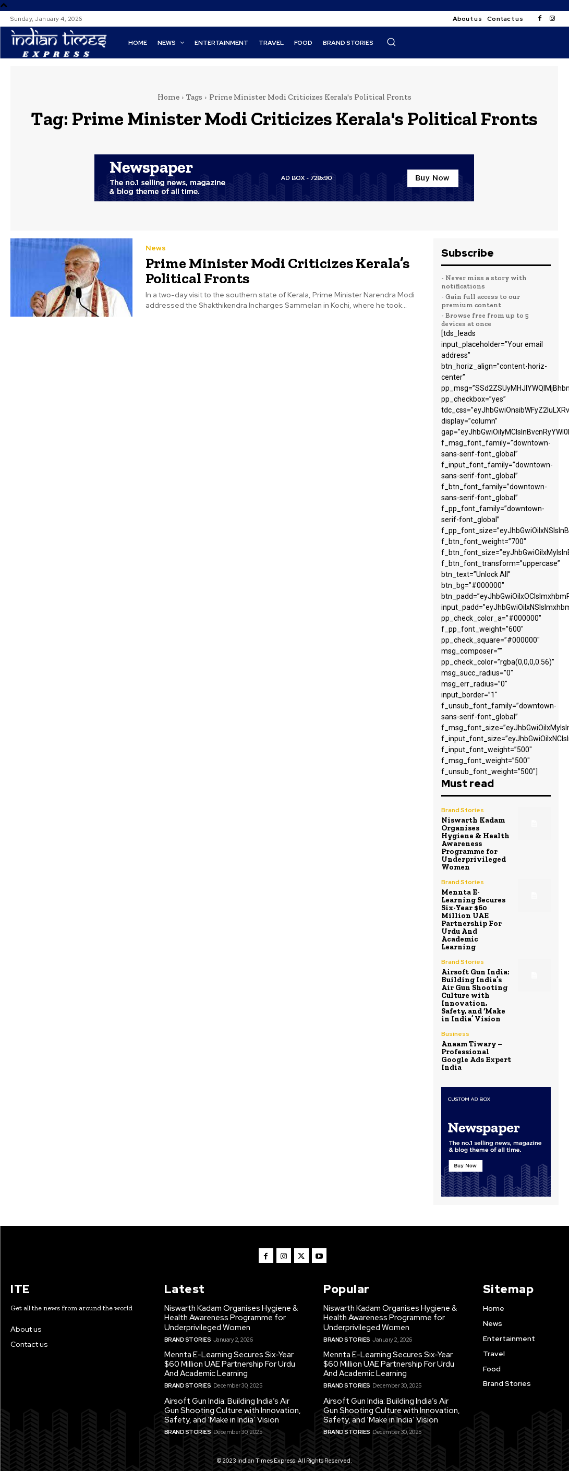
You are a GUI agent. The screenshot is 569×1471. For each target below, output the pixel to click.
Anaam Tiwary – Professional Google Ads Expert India (475, 1043)
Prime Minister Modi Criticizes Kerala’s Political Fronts (276, 270)
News (156, 248)
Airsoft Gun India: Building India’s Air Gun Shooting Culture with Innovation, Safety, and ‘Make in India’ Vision (476, 985)
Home (168, 97)
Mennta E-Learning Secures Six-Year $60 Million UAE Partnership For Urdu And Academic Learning (472, 914)
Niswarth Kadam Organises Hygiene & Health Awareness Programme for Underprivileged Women (474, 841)
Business (455, 1022)
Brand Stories (462, 810)
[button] (391, 41)
